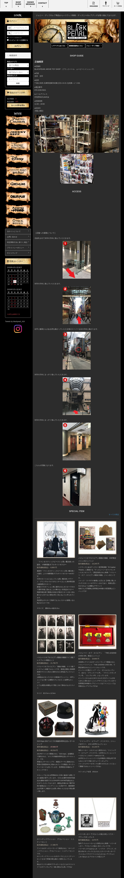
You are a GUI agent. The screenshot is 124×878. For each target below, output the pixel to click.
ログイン (18, 46)
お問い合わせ (18, 236)
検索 (18, 83)
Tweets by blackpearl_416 (15, 321)
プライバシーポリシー (18, 247)
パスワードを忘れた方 (14, 37)
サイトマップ (18, 253)
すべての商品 (114, 514)
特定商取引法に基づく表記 (18, 242)
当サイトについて (18, 231)
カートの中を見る (18, 105)
